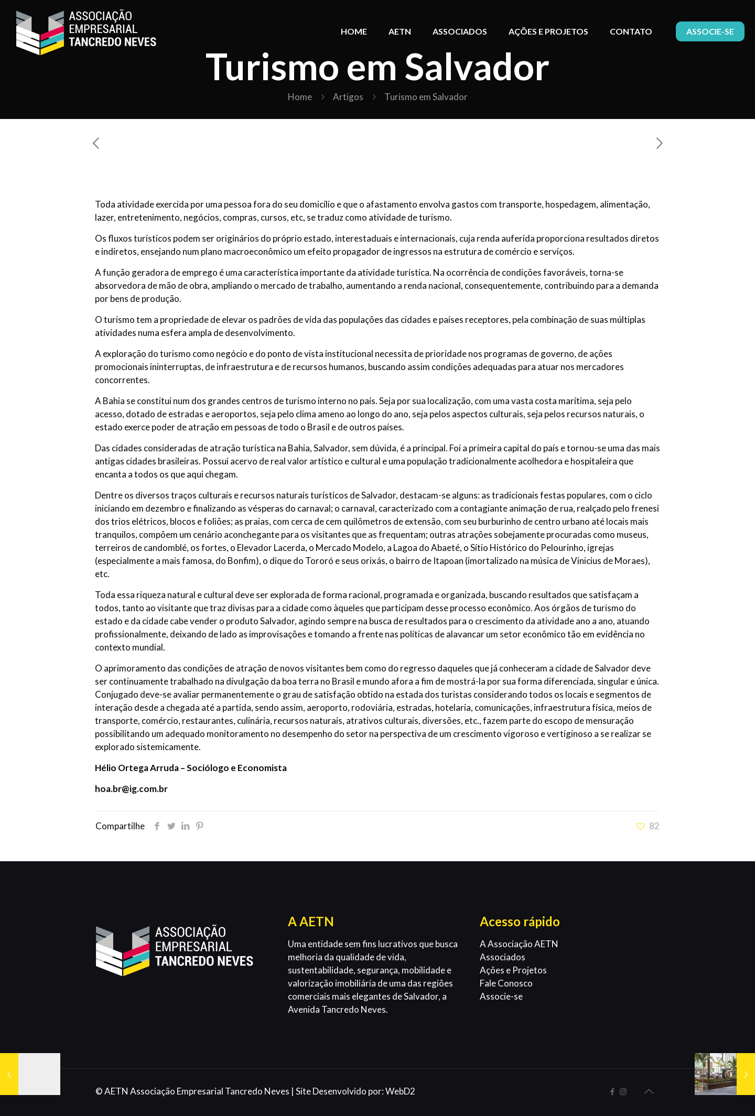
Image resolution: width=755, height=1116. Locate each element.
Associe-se (501, 996)
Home (300, 96)
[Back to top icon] (649, 1091)
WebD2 (400, 1091)
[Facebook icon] (612, 1091)
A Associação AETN (519, 943)
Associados (502, 956)
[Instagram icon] (623, 1091)
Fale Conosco (506, 983)
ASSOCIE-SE (710, 31)
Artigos (348, 96)
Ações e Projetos (513, 970)
